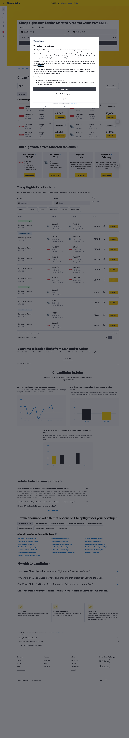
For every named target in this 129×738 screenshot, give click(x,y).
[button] (64, 89)
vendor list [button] (41, 65)
